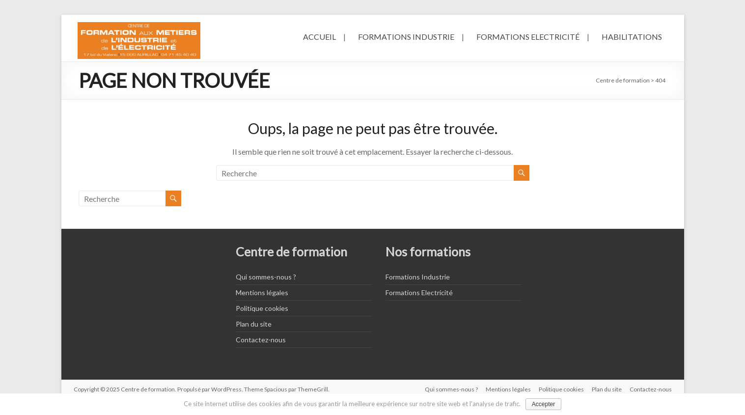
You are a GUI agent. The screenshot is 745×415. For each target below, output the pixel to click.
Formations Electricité (527, 36)
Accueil (319, 36)
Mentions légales (262, 292)
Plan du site (254, 324)
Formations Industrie (406, 36)
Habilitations (632, 36)
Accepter (543, 404)
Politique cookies (262, 308)
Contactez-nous (261, 339)
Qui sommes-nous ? (266, 277)
